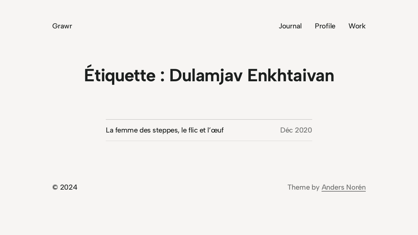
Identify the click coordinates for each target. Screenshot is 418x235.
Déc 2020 (296, 130)
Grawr (62, 26)
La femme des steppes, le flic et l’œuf (164, 130)
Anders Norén (344, 187)
